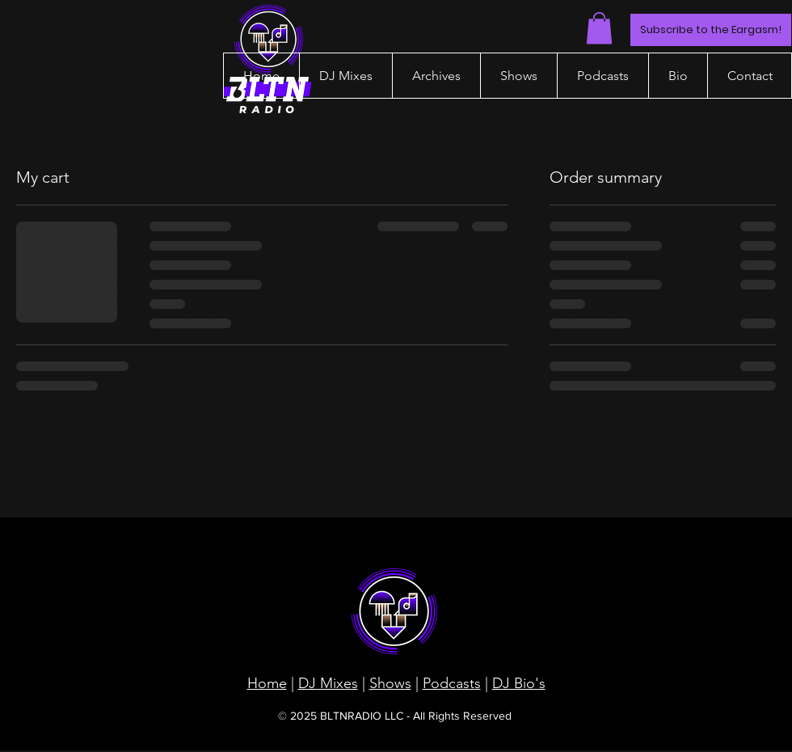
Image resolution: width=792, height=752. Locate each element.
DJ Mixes (328, 683)
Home (267, 683)
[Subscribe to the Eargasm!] (710, 30)
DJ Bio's (519, 683)
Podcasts (452, 683)
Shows (390, 683)
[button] (599, 28)
